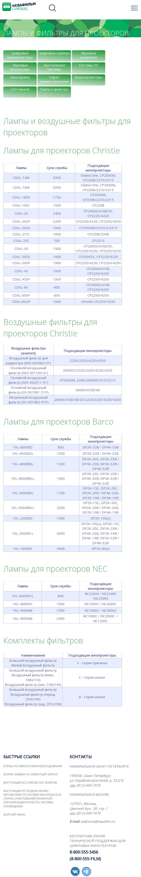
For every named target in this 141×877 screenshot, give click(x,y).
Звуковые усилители (88, 55)
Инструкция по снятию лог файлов (30, 783)
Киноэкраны (20, 77)
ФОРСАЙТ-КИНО (14, 814)
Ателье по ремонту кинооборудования (32, 766)
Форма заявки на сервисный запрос (30, 774)
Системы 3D (88, 65)
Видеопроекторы (89, 77)
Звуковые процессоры (20, 67)
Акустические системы (54, 67)
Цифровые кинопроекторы (20, 55)
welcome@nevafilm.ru (98, 821)
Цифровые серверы (54, 53)
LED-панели (20, 89)
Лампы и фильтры (54, 89)
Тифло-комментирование (54, 79)
